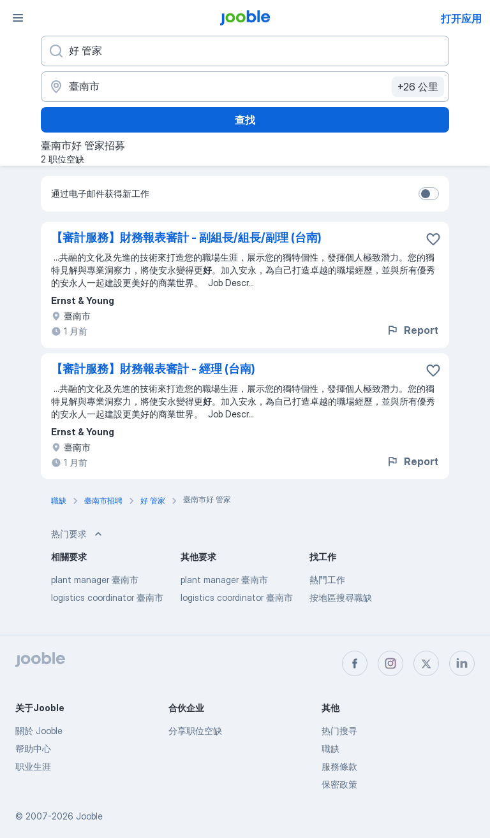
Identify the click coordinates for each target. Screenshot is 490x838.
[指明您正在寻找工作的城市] (245, 86)
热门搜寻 (339, 730)
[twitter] (426, 663)
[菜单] (18, 18)
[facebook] (355, 663)
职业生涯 (33, 766)
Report (412, 330)
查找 (245, 119)
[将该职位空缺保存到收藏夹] (433, 239)
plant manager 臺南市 (94, 579)
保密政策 (339, 784)
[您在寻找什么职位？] (245, 51)
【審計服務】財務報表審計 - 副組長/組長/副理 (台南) (186, 237)
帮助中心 (33, 748)
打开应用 (461, 18)
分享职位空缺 (195, 730)
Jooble (89, 816)
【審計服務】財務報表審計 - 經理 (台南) (153, 368)
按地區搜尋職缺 (340, 597)
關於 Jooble (39, 730)
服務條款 (339, 766)
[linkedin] (462, 663)
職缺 (330, 748)
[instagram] (390, 663)
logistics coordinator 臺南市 (107, 597)
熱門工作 (327, 579)
